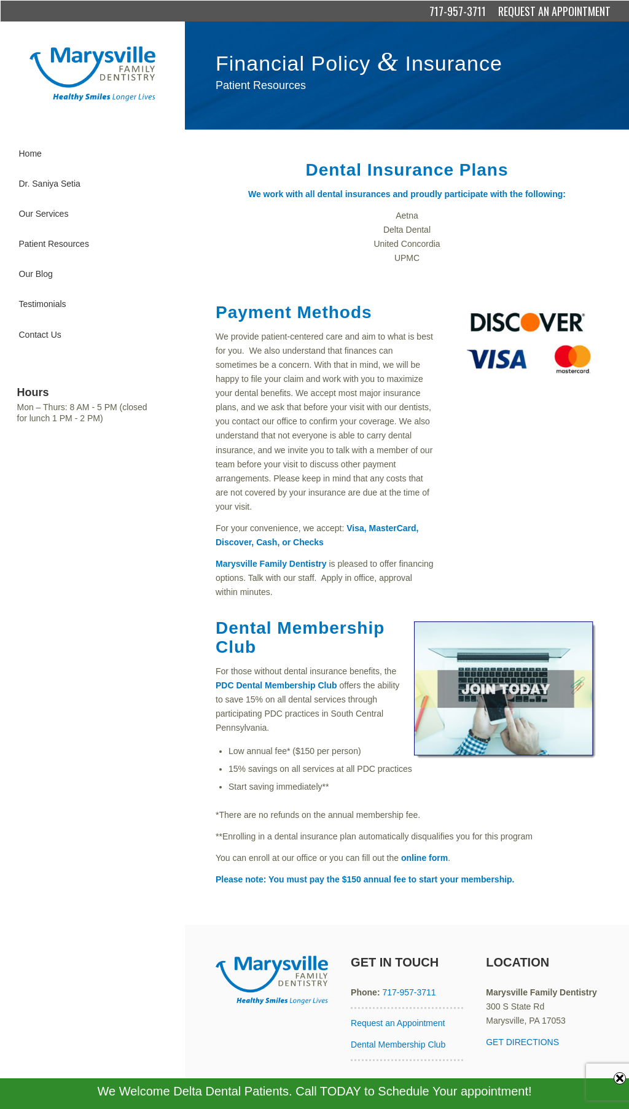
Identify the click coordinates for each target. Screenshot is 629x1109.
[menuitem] (92, 154)
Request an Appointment (398, 1023)
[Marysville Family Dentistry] (92, 73)
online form (424, 858)
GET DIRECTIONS (522, 1042)
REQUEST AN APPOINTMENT (554, 11)
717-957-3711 (457, 11)
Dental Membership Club (398, 1044)
